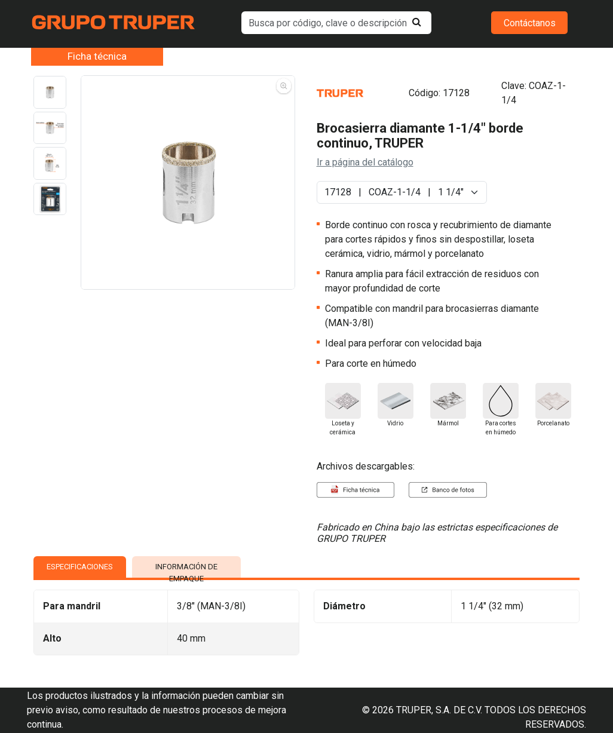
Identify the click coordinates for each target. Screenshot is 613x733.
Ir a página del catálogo (365, 162)
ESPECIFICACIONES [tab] (80, 566)
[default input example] (336, 22)
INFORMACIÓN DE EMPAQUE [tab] (186, 570)
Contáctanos (530, 23)
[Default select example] (402, 192)
